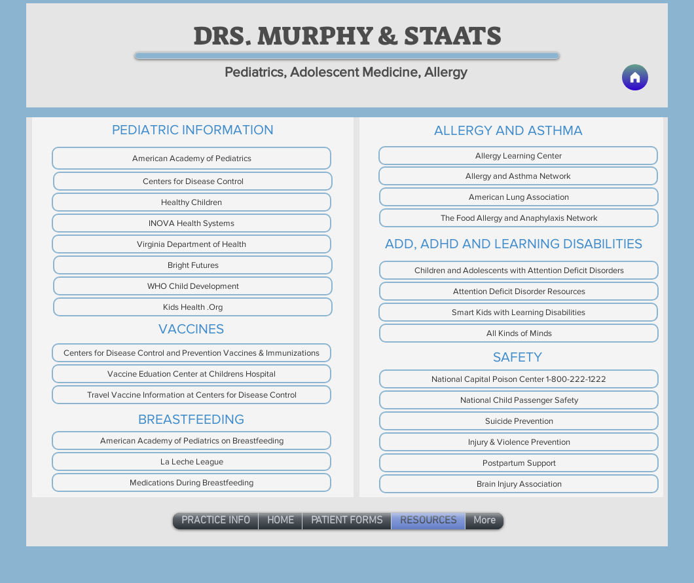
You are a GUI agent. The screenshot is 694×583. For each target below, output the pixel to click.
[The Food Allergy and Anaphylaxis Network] (519, 217)
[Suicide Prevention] (519, 420)
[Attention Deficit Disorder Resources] (519, 291)
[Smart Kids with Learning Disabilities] (518, 312)
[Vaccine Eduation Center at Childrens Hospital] (191, 373)
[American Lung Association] (519, 196)
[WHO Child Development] (193, 285)
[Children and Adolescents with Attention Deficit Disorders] (519, 270)
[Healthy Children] (191, 202)
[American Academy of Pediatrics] (191, 158)
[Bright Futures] (193, 264)
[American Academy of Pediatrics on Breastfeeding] (191, 440)
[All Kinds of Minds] (519, 333)
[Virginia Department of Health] (191, 244)
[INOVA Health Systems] (191, 223)
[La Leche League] (191, 461)
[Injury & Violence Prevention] (519, 441)
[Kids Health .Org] (193, 306)
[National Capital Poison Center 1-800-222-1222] (519, 378)
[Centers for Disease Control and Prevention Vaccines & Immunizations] (191, 352)
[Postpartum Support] (519, 462)
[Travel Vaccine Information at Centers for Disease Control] (191, 394)
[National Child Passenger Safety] (519, 399)
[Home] (635, 77)
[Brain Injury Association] (519, 483)
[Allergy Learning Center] (518, 155)
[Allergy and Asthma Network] (518, 175)
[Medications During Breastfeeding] (191, 482)
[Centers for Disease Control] (193, 181)
